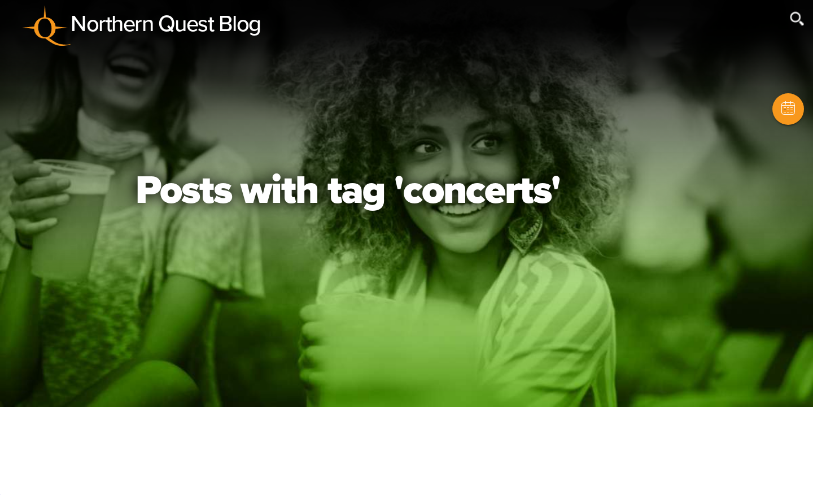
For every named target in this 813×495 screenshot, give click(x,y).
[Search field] (724, 24)
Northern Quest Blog (166, 23)
